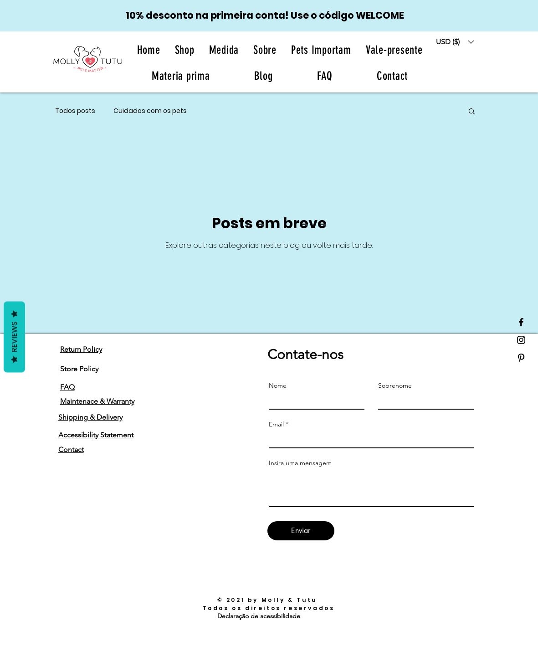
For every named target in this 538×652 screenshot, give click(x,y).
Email (276, 424)
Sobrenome (395, 385)
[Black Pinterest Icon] (521, 357)
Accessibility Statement (95, 435)
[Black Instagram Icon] (521, 339)
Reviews (14, 336)
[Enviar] (300, 530)
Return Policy (81, 349)
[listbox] (455, 41)
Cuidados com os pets (150, 111)
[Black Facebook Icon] (521, 322)
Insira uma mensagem (300, 463)
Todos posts (75, 111)
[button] (265, 50)
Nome (278, 385)
